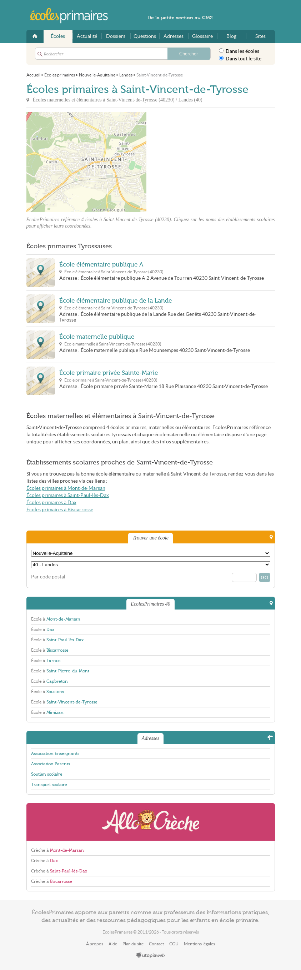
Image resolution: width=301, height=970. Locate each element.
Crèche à (57, 850)
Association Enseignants (55, 753)
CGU (174, 943)
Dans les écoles (239, 51)
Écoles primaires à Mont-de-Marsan (65, 488)
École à (55, 619)
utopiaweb (150, 955)
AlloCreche (150, 822)
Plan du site (133, 943)
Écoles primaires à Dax (51, 502)
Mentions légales (199, 943)
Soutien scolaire (46, 774)
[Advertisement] (211, 162)
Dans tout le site (240, 58)
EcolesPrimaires (73, 15)
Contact (156, 943)
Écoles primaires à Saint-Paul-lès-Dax (67, 495)
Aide (113, 943)
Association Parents (50, 763)
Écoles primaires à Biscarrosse (59, 509)
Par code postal (48, 576)
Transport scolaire (49, 784)
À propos (94, 943)
